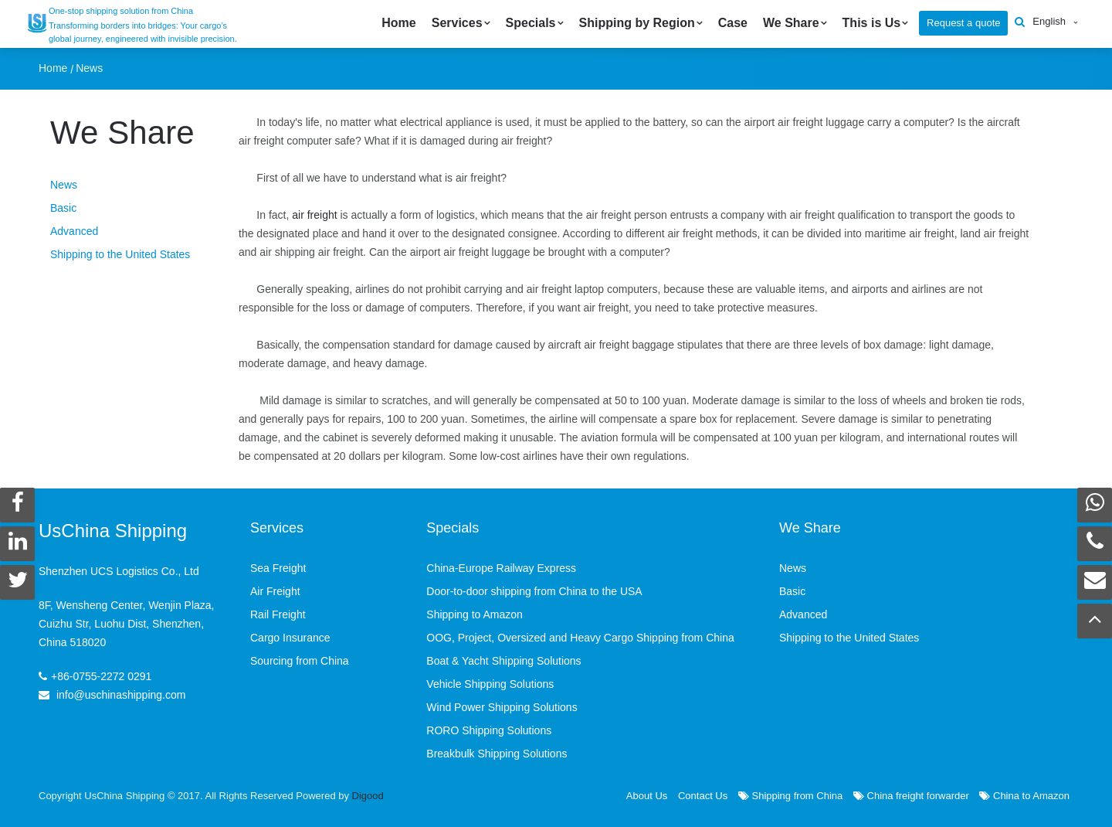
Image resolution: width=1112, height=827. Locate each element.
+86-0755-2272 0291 (101, 676)
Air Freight (275, 591)
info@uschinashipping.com (121, 695)
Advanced (74, 231)
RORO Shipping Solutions (488, 730)
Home (398, 22)
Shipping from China (790, 795)
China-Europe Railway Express (501, 568)
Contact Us (702, 795)
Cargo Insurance (290, 637)
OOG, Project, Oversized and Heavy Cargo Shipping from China (580, 637)
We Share (791, 22)
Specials (531, 22)
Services (457, 22)
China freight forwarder (911, 795)
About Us (646, 795)
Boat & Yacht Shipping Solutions (503, 661)
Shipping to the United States (120, 254)
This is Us (871, 22)
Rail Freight (278, 614)
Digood (368, 795)
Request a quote (963, 23)
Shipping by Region (637, 22)
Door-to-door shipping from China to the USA (534, 591)
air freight (314, 215)
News (89, 68)
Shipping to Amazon (474, 614)
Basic (63, 208)
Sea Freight (278, 568)
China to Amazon (1024, 795)
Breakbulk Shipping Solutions (496, 753)
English (1049, 21)
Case (733, 22)
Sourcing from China (299, 661)
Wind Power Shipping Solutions (501, 707)
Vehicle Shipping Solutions (490, 684)
